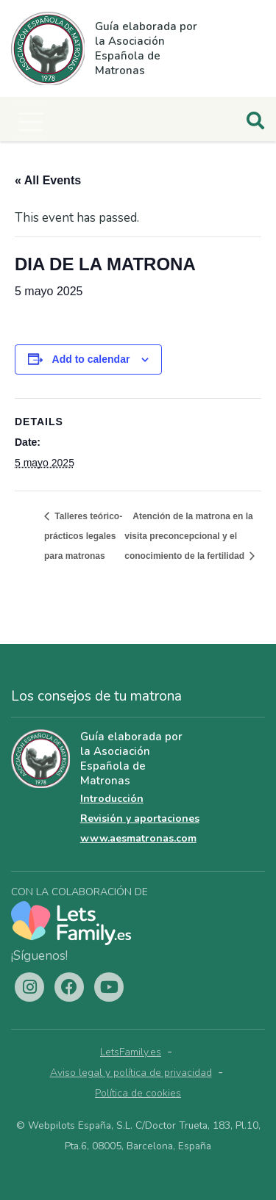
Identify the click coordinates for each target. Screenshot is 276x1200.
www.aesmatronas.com (138, 838)
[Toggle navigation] (31, 122)
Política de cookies (138, 1093)
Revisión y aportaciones (139, 818)
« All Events (48, 180)
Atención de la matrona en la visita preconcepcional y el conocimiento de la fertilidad (188, 536)
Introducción (112, 799)
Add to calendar (91, 359)
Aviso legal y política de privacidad (131, 1073)
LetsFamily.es (130, 1052)
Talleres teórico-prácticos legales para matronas (83, 536)
